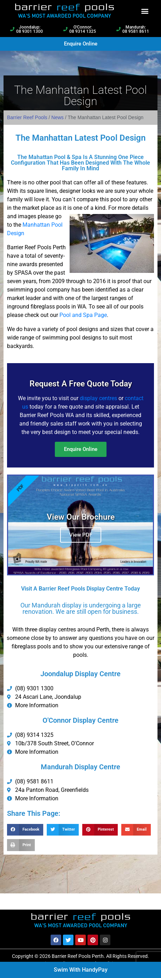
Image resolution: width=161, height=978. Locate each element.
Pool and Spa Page (83, 315)
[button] (145, 11)
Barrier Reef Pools (27, 117)
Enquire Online (80, 449)
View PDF (80, 535)
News (57, 117)
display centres (98, 398)
